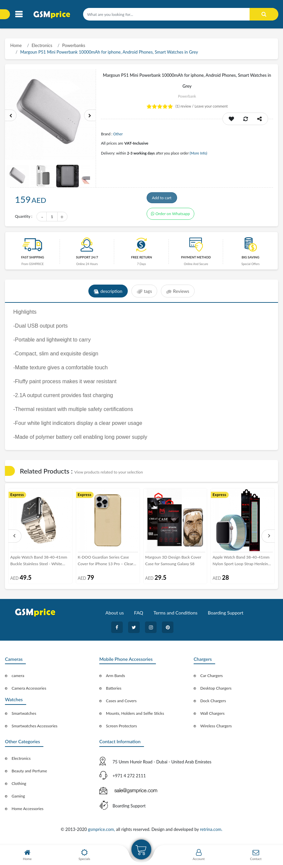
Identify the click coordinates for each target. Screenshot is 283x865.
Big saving (250, 259)
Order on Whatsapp (170, 217)
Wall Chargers (212, 715)
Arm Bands (115, 677)
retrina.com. (211, 831)
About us (114, 614)
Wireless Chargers (216, 728)
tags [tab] (144, 293)
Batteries (113, 690)
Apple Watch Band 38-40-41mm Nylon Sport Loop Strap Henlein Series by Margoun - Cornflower (240, 563)
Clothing (19, 785)
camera (18, 677)
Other (118, 134)
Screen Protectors (121, 728)
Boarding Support (226, 614)
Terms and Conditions (176, 614)
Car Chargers (211, 677)
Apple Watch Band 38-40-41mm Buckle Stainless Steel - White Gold (38, 563)
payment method (196, 259)
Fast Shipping (32, 259)
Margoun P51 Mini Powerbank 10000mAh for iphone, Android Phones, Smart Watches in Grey (109, 52)
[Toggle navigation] (19, 14)
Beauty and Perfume (29, 772)
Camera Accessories (29, 690)
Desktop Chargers (215, 690)
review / (185, 106)
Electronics (42, 45)
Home (16, 45)
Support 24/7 (87, 259)
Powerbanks (73, 45)
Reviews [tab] (179, 293)
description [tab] (107, 293)
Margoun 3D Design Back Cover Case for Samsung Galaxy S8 (173, 562)
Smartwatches (24, 715)
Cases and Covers (121, 703)
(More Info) (198, 153)
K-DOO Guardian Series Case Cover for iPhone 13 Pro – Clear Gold (105, 563)
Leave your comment (211, 106)
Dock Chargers (213, 703)
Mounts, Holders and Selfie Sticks (135, 715)
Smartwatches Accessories (35, 727)
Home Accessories (27, 810)
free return (141, 259)
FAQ (138, 614)
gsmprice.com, (102, 831)
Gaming (18, 798)
